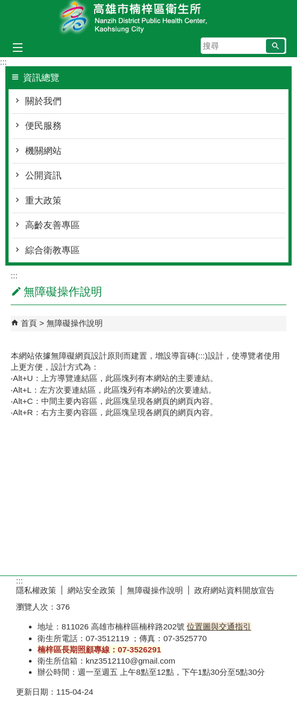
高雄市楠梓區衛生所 (148, 18)
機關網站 (43, 151)
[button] (275, 46)
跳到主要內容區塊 (5, 5)
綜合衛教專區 (52, 250)
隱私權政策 (36, 590)
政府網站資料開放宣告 (234, 590)
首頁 (29, 323)
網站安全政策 (91, 590)
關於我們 (43, 101)
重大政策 (43, 201)
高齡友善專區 (52, 225)
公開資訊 (43, 175)
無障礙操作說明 (75, 323)
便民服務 (43, 126)
